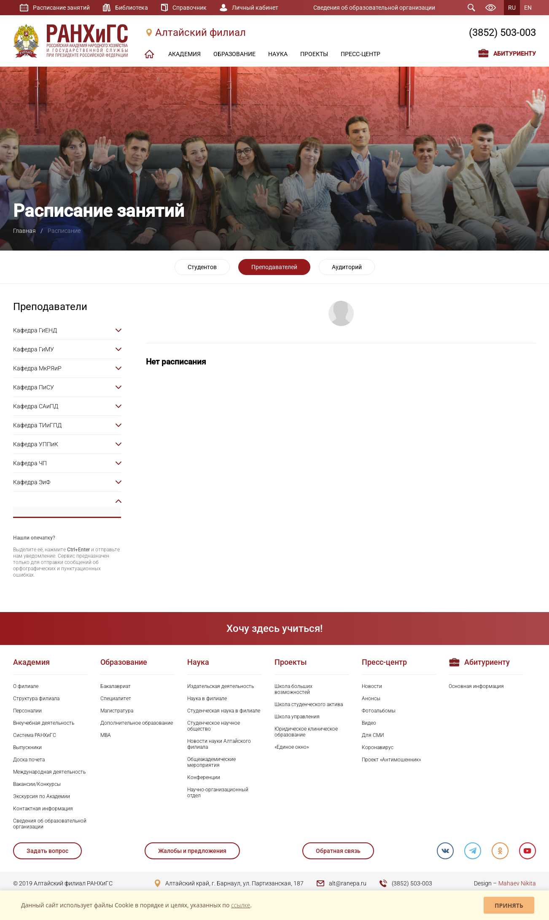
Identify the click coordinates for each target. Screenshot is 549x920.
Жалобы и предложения (192, 850)
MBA (105, 735)
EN (528, 7)
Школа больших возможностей (293, 689)
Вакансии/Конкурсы (37, 784)
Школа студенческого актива (308, 704)
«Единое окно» (291, 747)
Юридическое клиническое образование (306, 732)
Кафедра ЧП (30, 463)
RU (512, 7)
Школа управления (297, 717)
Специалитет (115, 698)
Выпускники (27, 747)
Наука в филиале (207, 698)
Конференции (203, 777)
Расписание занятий (61, 7)
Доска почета (29, 760)
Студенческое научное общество (213, 726)
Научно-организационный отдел (217, 793)
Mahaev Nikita (517, 883)
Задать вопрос (47, 850)
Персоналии (27, 711)
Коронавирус (377, 747)
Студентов (202, 267)
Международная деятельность (49, 772)
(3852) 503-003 (502, 32)
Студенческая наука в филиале (223, 711)
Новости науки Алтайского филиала (219, 744)
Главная (24, 231)
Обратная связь (338, 850)
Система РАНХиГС (34, 735)
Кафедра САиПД (35, 406)
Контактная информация (43, 809)
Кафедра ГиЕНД (35, 330)
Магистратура (116, 711)
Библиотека (131, 7)
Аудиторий (347, 267)
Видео (369, 723)
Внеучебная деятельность (43, 723)
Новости (372, 686)
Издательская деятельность (220, 686)
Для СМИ (373, 735)
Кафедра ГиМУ (33, 349)
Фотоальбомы (379, 711)
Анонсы (371, 698)
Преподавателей (274, 267)
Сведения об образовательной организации (374, 7)
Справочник (189, 7)
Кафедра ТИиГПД (37, 425)
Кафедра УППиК (35, 444)
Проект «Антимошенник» (391, 760)
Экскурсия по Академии (41, 796)
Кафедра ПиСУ (33, 387)
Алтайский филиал (200, 32)
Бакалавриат (115, 686)
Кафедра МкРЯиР (37, 368)
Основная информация (476, 686)
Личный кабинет (255, 7)
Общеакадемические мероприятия (211, 762)
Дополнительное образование (136, 723)
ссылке (240, 905)
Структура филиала (36, 698)
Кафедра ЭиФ (31, 482)
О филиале (25, 686)
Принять (509, 905)
